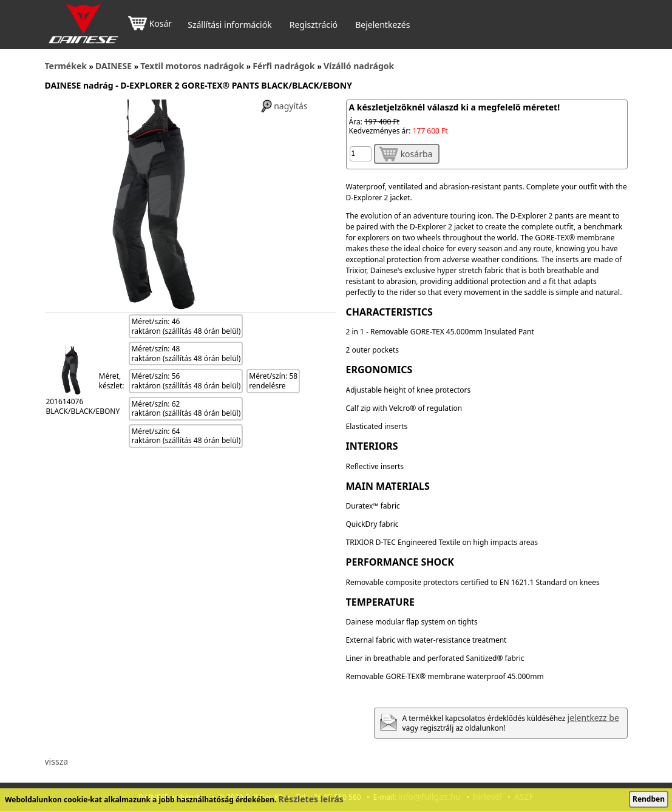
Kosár (150, 24)
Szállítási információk (229, 25)
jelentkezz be (593, 717)
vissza (57, 761)
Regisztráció (314, 25)
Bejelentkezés (382, 25)
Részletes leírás (311, 799)
